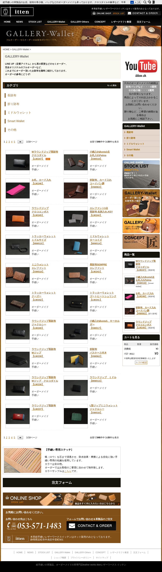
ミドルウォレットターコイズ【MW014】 (99, 240)
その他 (11, 129)
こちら (68, 471)
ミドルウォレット (19, 112)
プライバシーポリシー (81, 558)
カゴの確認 (141, 362)
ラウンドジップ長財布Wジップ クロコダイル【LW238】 (45, 381)
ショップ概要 (60, 558)
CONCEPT (100, 22)
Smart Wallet (15, 121)
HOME (7, 22)
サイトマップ (102, 558)
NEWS (19, 22)
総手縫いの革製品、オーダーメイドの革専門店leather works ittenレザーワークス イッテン (81, 564)
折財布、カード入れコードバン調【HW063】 (101, 183)
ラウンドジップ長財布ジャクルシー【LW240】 (44, 324)
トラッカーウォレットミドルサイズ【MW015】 (44, 240)
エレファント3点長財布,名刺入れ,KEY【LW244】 (101, 212)
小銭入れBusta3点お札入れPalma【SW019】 (100, 155)
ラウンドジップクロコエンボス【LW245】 (40, 212)
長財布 (11, 95)
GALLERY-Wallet (56, 22)
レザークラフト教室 (121, 22)
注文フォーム (143, 22)
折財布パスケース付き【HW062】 (98, 353)
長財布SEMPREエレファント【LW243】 (98, 268)
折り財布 (13, 104)
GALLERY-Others (80, 22)
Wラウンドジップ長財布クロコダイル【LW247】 (45, 155)
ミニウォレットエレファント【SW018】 (40, 268)
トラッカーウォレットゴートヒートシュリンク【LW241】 (103, 296)
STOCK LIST (35, 22)
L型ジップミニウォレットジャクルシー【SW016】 (104, 409)
